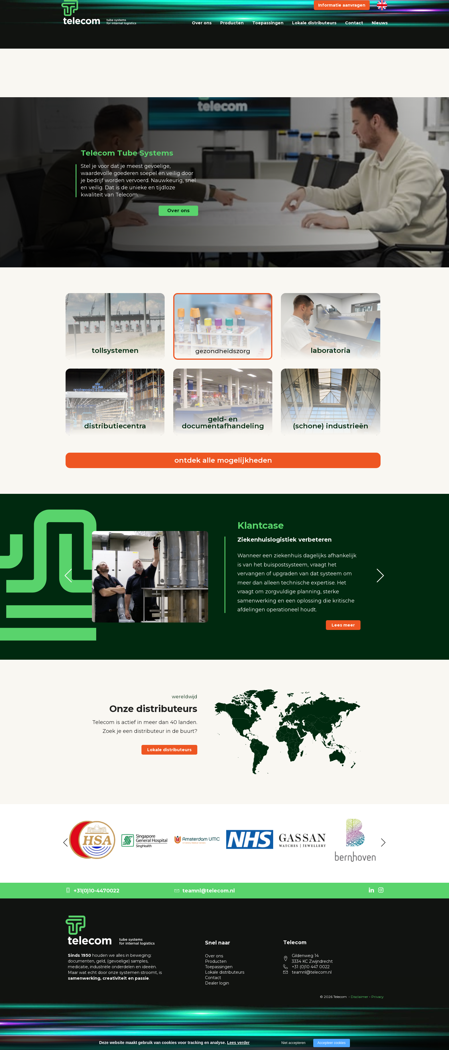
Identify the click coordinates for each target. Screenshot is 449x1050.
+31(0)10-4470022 (92, 887)
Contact (354, 34)
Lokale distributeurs (314, 34)
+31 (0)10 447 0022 (311, 963)
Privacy (377, 993)
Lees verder (238, 1042)
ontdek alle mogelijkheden (223, 460)
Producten (232, 34)
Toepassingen (267, 34)
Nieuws (380, 34)
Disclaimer (359, 993)
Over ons (202, 34)
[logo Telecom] (110, 926)
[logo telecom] (98, 23)
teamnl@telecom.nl (204, 887)
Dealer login (217, 979)
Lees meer (343, 625)
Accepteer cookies (332, 1043)
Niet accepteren (293, 1043)
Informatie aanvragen (341, 16)
